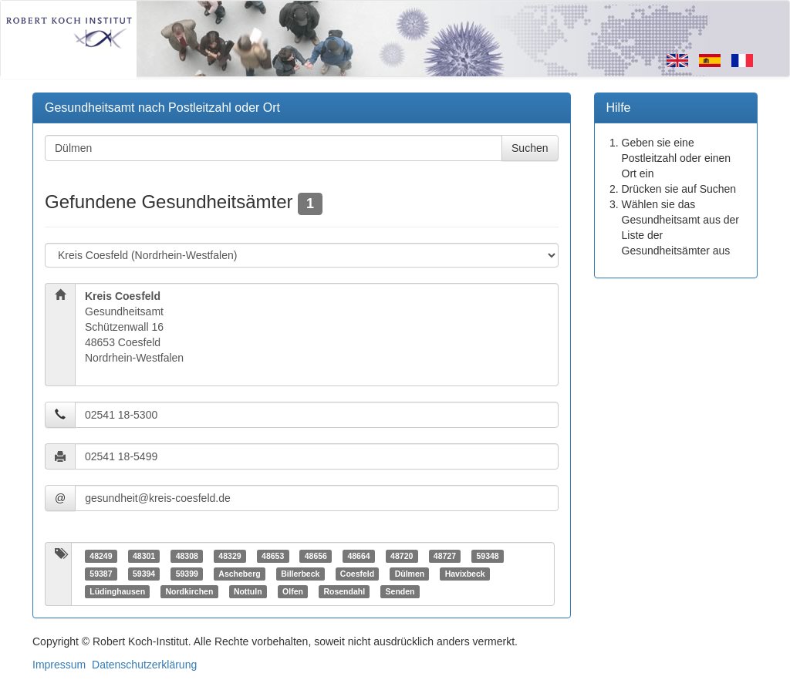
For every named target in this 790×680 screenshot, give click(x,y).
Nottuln (248, 591)
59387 (100, 573)
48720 (401, 555)
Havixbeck (465, 573)
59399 (187, 573)
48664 (358, 555)
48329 (229, 555)
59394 (144, 573)
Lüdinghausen (117, 591)
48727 (445, 555)
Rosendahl (344, 591)
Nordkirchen (190, 591)
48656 (316, 555)
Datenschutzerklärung (144, 664)
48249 (100, 555)
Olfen (292, 591)
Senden (400, 591)
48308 (187, 555)
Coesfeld (357, 573)
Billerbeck (300, 573)
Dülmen (410, 573)
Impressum (59, 664)
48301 (144, 555)
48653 (273, 555)
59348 (487, 555)
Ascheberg (239, 573)
